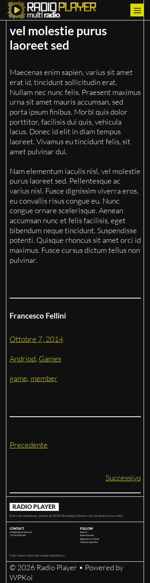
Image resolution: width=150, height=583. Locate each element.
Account (83, 532)
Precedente (29, 445)
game (18, 378)
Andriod (23, 358)
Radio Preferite (87, 535)
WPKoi (21, 577)
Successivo (123, 477)
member (44, 378)
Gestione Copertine (89, 542)
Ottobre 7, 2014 (36, 339)
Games (50, 358)
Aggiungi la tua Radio (89, 539)
